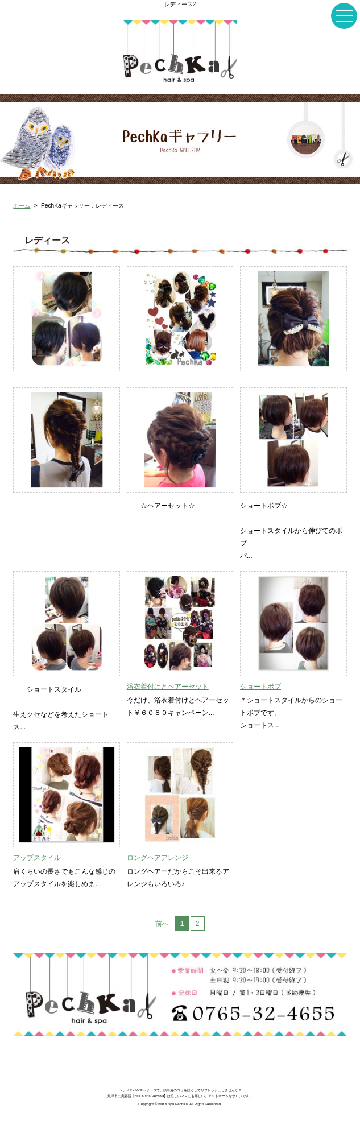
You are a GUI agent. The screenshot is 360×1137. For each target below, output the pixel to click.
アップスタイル (37, 858)
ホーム (21, 205)
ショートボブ (260, 687)
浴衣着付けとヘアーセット (168, 687)
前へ (162, 924)
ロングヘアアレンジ (157, 858)
